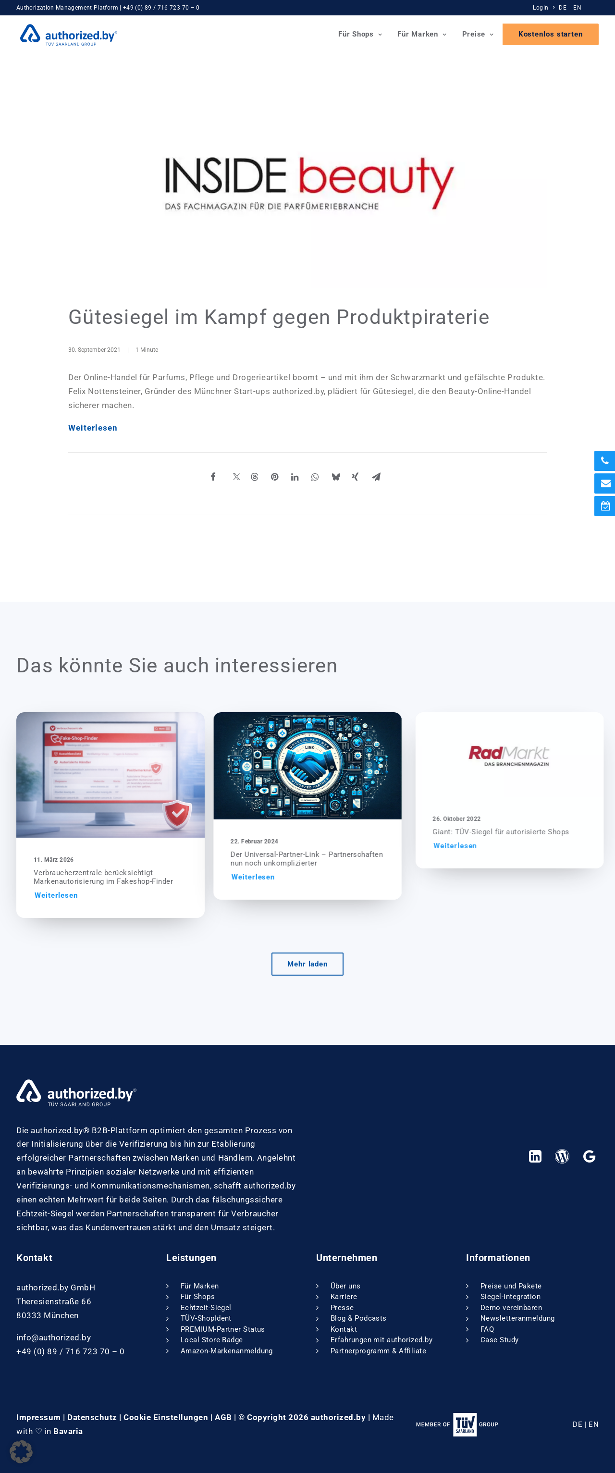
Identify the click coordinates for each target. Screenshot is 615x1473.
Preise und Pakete (511, 1286)
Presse (342, 1307)
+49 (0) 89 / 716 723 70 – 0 (161, 7)
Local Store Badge (212, 1340)
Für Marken (421, 34)
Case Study (499, 1340)
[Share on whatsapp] (327, 479)
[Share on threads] (266, 479)
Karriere (344, 1296)
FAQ (487, 1329)
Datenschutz (92, 1417)
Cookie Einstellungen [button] (165, 1417)
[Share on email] (387, 479)
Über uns (346, 1286)
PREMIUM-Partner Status (223, 1329)
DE (562, 7)
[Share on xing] (367, 479)
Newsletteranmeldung (517, 1318)
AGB (223, 1417)
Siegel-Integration (510, 1296)
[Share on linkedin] (307, 479)
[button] (123, 774)
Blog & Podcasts (359, 1318)
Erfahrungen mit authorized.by (381, 1340)
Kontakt (344, 1329)
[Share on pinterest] (286, 479)
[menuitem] (545, 7)
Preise (478, 34)
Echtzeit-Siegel (206, 1307)
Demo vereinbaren (511, 1307)
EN (577, 7)
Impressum (38, 1417)
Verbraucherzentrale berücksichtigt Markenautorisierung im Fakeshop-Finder (115, 877)
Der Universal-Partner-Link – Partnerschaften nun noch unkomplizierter (341, 858)
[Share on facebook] (226, 479)
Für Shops (360, 34)
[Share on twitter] (246, 479)
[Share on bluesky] (347, 479)
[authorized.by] (64, 35)
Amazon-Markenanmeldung (227, 1351)
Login (543, 7)
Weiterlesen (93, 428)
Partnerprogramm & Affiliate (378, 1351)
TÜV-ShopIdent (206, 1318)
